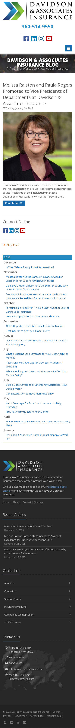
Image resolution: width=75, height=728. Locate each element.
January (9, 430)
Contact (27, 502)
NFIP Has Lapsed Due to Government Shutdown (33, 316)
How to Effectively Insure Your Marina (27, 411)
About (16, 502)
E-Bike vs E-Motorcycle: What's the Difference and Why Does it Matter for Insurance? (37, 553)
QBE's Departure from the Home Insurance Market (34, 326)
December (10, 262)
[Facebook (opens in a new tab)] (26, 38)
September (11, 321)
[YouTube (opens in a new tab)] (49, 38)
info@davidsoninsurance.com (26, 669)
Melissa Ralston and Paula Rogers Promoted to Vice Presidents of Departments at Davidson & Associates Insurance (37, 94)
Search (56, 711)
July (6, 349)
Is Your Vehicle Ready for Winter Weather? (30, 267)
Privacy (7, 715)
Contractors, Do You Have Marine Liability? (30, 393)
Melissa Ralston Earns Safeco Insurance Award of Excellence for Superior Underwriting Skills (37, 539)
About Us (37, 583)
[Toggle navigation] (68, 48)
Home (6, 502)
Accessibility (36, 715)
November (10, 272)
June (7, 380)
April (7, 416)
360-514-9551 (16, 663)
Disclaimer (21, 715)
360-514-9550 (16, 657)
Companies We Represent (37, 614)
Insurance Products (37, 606)
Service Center (37, 599)
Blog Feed (11, 245)
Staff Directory (37, 622)
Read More (14, 203)
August (8, 335)
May (6, 398)
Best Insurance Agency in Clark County (28, 331)
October (9, 303)
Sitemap (38, 502)
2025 (7, 257)
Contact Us (37, 591)
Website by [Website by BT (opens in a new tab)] (55, 715)
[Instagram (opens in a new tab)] (41, 38)
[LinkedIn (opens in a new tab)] (34, 38)
